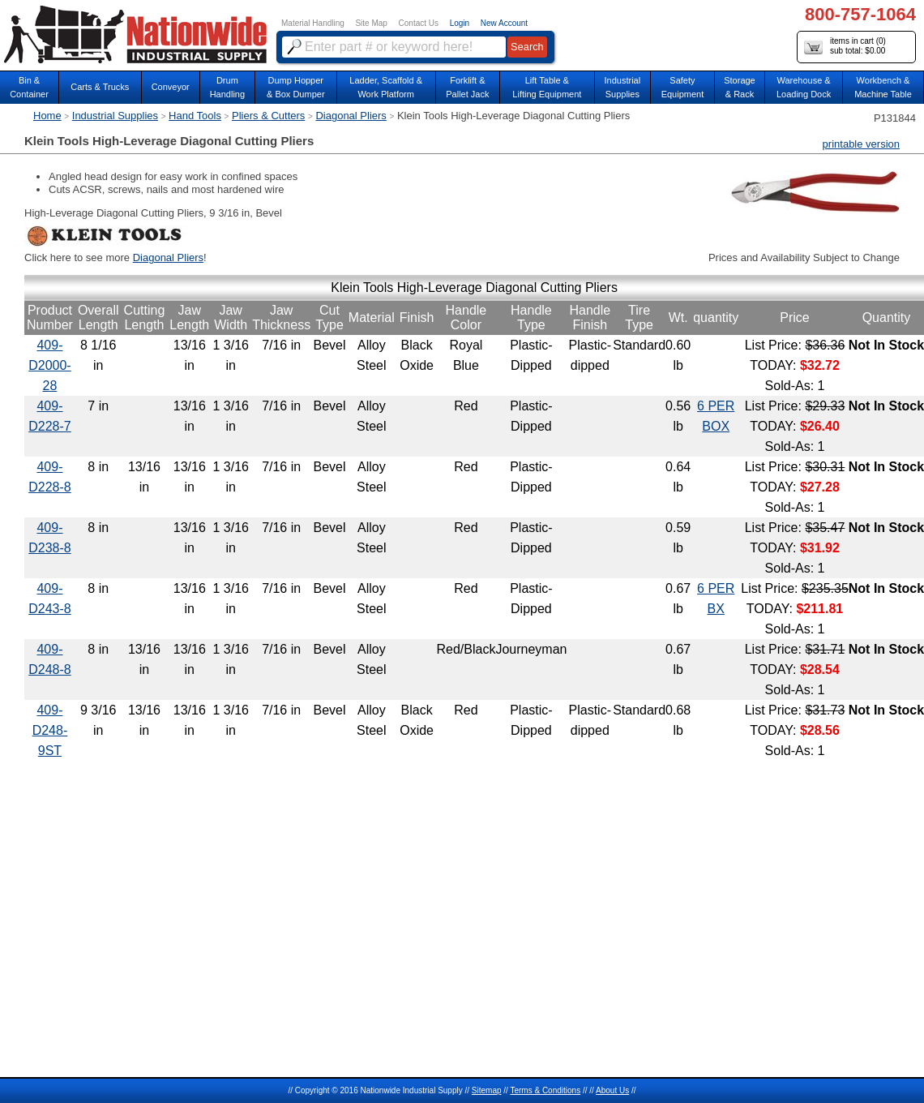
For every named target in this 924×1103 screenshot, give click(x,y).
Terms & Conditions (545, 1090)
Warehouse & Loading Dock (803, 87)
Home (47, 115)
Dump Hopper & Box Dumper (296, 87)
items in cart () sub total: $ (845, 46)
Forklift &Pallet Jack (467, 87)
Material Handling (312, 23)
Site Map (371, 23)
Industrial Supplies (115, 115)
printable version (861, 144)
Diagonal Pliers (350, 115)
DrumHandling (227, 87)
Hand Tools (195, 115)
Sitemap (487, 1090)
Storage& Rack (739, 87)
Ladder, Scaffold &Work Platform (385, 87)
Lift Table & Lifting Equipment (546, 87)
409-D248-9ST (50, 730)
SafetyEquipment (682, 87)
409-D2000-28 (49, 365)
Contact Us (418, 23)
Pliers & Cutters (268, 115)
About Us (612, 1090)
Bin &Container (29, 87)
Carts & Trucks (100, 87)
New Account (504, 23)
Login (459, 23)
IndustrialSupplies (623, 87)
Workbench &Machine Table (883, 87)
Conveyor (171, 87)
